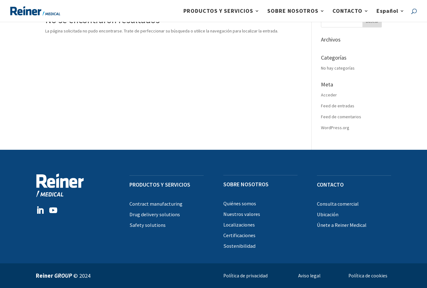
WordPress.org (335, 127)
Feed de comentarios (341, 117)
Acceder (329, 95)
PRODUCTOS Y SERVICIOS (218, 11)
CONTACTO (347, 11)
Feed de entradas (337, 106)
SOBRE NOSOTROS (292, 11)
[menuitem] (390, 15)
